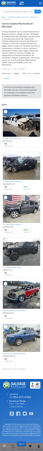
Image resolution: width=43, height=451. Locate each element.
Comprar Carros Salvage (18, 17)
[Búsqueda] (37, 12)
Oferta (16, 73)
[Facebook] (18, 414)
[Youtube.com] (31, 414)
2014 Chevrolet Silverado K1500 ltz (15, 310)
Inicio (4, 17)
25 (30, 73)
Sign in (21, 443)
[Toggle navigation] (40, 3)
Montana (34, 17)
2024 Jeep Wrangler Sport (12, 267)
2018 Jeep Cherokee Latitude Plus (14, 353)
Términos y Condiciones (11, 435)
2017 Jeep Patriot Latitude (12, 224)
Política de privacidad (32, 435)
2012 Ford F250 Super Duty (12, 138)
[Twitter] (11, 414)
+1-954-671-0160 (20, 397)
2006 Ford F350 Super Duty (12, 181)
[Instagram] (24, 414)
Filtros (5, 78)
